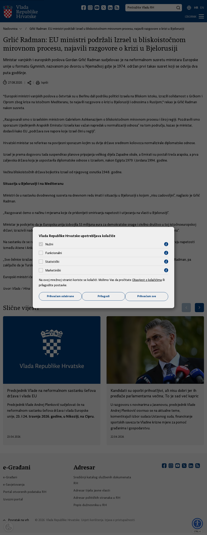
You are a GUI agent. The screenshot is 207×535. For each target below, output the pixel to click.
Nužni (49, 244)
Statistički (52, 261)
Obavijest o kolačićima (147, 280)
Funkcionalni (53, 253)
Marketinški (53, 270)
